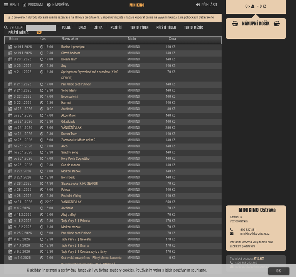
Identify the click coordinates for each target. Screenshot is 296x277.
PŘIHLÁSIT (206, 5)
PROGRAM (33, 5)
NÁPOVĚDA (58, 5)
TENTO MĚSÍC (193, 27)
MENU (11, 5)
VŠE (39, 33)
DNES (82, 27)
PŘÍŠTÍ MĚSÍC (18, 33)
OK (278, 271)
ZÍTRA (98, 27)
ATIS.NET (259, 258)
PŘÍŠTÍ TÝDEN (166, 27)
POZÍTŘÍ (116, 27)
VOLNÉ (66, 27)
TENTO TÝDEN (139, 27)
